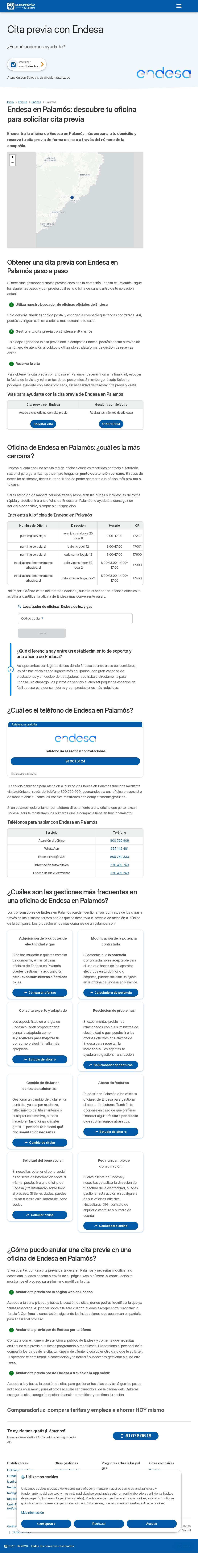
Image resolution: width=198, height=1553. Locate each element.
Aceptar (151, 1523)
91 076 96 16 (135, 1436)
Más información (32, 1512)
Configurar (46, 1524)
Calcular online (40, 1215)
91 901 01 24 (111, 424)
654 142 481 (119, 848)
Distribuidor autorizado (24, 774)
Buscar (42, 633)
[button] (74, 199)
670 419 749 (119, 865)
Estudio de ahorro (40, 1059)
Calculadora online (110, 1226)
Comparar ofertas (40, 993)
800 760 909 (119, 840)
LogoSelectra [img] (9, 1546)
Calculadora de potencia (111, 993)
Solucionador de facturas (111, 1065)
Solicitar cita (43, 424)
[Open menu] (179, 6)
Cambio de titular (40, 1142)
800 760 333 (119, 857)
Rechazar (99, 1523)
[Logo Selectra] (21, 6)
